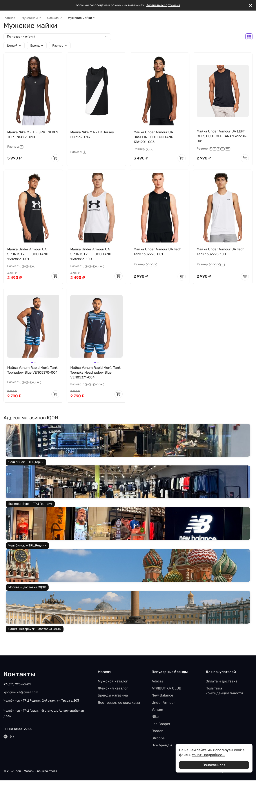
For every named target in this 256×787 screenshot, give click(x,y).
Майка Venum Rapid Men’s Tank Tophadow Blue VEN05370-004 (29, 373)
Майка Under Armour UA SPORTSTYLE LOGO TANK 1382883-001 (28, 255)
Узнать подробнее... (208, 755)
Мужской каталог (113, 682)
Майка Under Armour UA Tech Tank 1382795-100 (221, 252)
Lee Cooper (161, 725)
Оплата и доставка (222, 682)
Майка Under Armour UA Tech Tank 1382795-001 (158, 252)
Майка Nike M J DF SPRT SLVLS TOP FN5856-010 (33, 134)
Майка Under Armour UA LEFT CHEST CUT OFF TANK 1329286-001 (222, 136)
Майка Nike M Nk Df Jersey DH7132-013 (92, 134)
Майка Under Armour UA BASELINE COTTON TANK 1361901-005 (154, 137)
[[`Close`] (251, 5)
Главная (9, 18)
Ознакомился (214, 765)
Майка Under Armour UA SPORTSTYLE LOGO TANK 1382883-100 (91, 255)
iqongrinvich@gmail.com (21, 693)
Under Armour (163, 703)
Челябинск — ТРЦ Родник (27, 546)
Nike (155, 718)
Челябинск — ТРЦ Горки (26, 463)
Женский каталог (113, 689)
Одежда (54, 18)
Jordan (157, 732)
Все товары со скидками (119, 703)
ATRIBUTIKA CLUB (166, 689)
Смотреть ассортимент (163, 5)
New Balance (162, 696)
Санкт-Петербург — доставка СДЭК (34, 630)
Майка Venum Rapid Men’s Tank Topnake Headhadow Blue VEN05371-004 (96, 373)
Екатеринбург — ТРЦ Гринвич (30, 505)
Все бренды (162, 746)
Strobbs (158, 739)
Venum (157, 711)
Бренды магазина (113, 696)
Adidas (157, 682)
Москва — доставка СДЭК (27, 588)
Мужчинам (31, 18)
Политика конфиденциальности (224, 691)
